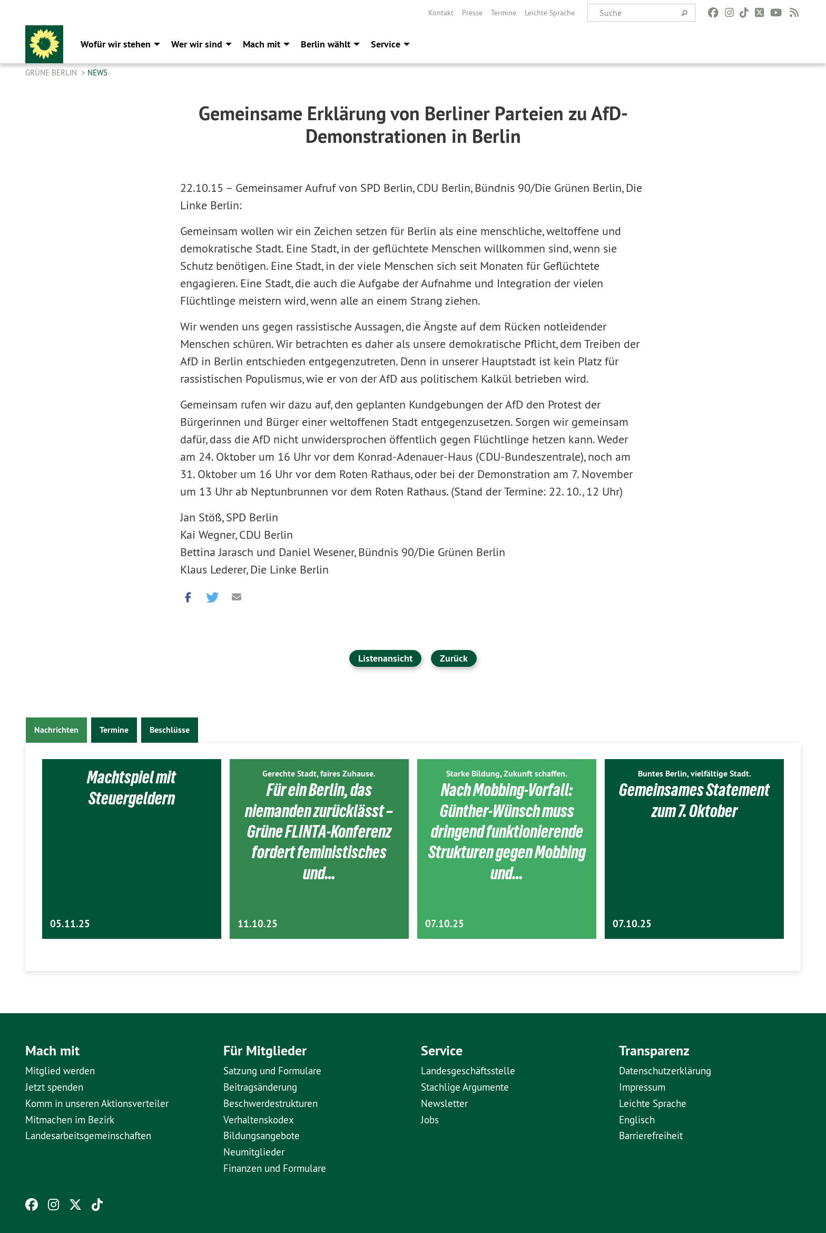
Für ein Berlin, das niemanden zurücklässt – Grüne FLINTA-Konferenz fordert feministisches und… (319, 831)
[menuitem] (441, 12)
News (97, 72)
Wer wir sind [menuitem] (196, 44)
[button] (188, 595)
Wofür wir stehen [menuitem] (116, 44)
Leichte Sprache (550, 12)
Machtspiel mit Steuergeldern (131, 787)
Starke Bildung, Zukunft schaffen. (506, 773)
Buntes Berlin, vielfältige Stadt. (694, 773)
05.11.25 (70, 923)
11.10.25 (258, 923)
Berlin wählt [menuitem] (325, 44)
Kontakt (441, 12)
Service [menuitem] (385, 44)
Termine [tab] (114, 729)
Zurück (454, 658)
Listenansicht (385, 658)
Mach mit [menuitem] (261, 44)
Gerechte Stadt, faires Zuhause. (319, 773)
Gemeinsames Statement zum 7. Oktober (694, 800)
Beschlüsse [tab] (170, 729)
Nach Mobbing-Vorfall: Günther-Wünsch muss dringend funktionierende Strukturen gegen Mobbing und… (507, 831)
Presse (472, 12)
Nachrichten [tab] (56, 729)
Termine (503, 12)
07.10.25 (444, 923)
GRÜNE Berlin (52, 72)
